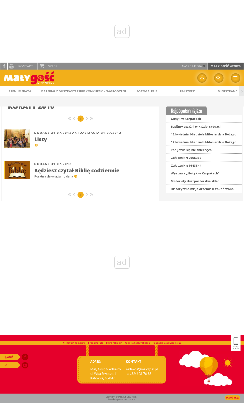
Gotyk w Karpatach (186, 118)
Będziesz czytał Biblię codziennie (77, 170)
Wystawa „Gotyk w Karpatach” (195, 173)
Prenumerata (95, 342)
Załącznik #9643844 (186, 165)
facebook (3, 66)
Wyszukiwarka (218, 78)
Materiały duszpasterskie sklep (195, 181)
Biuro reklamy (114, 342)
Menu (235, 78)
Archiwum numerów (74, 342)
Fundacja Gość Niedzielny (167, 342)
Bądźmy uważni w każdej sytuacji (196, 126)
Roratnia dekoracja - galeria (54, 176)
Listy (40, 139)
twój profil (202, 78)
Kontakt (25, 66)
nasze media (192, 66)
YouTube (11, 66)
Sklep (52, 66)
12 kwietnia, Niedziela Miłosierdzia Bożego (203, 134)
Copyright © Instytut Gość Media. (122, 396)
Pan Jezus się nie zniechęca (191, 150)
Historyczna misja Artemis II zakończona (202, 189)
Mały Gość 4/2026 (226, 66)
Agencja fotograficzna (137, 342)
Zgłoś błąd (232, 397)
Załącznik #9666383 (186, 157)
